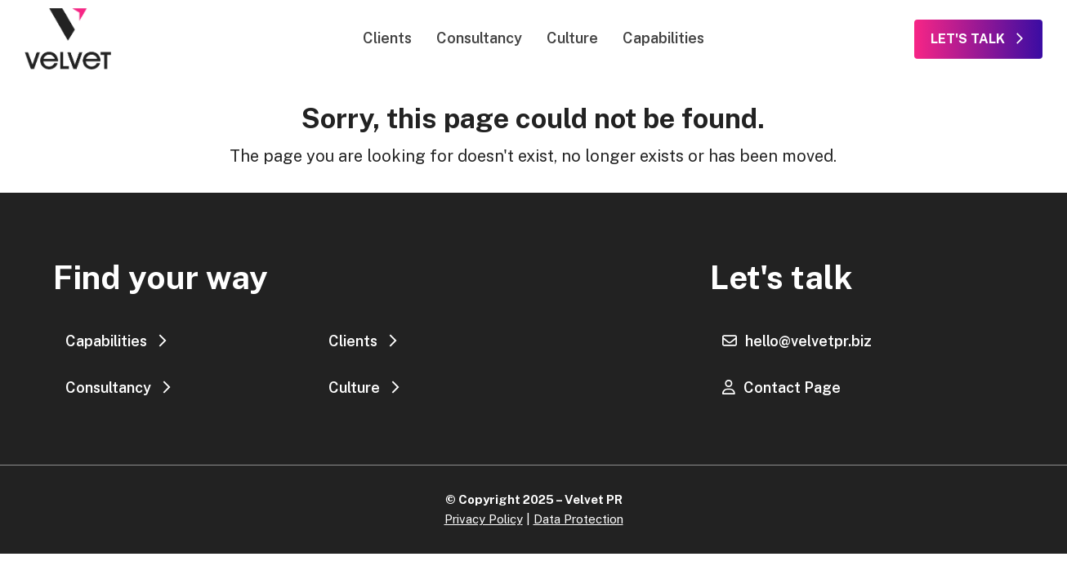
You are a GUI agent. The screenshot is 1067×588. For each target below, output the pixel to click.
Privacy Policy (483, 519)
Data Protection (578, 519)
